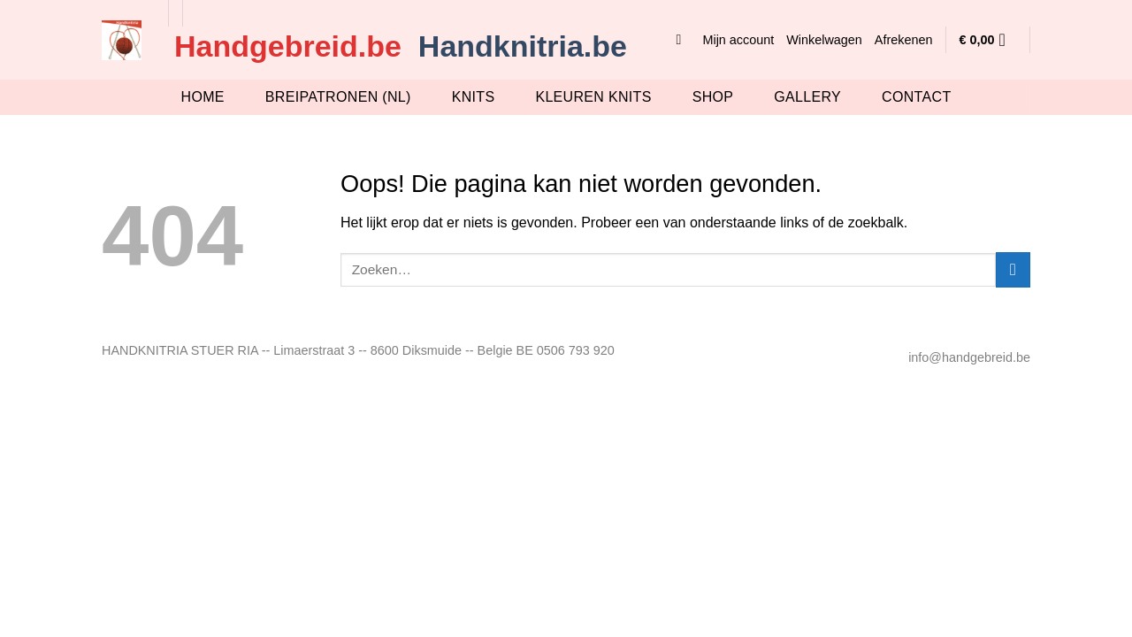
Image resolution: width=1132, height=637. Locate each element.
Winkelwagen (824, 40)
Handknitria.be (522, 46)
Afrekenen (904, 40)
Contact (916, 96)
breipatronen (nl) (338, 96)
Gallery (807, 96)
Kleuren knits (593, 96)
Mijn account (738, 40)
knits (473, 96)
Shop (713, 96)
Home (203, 96)
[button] (683, 39)
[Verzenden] (1013, 269)
